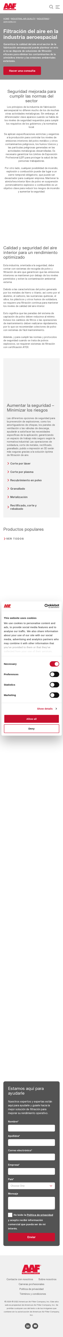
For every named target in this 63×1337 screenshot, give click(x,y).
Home (6, 18)
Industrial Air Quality (23, 18)
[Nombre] (31, 1128)
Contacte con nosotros (20, 1279)
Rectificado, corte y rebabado (23, 507)
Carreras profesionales (31, 1284)
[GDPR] (10, 1215)
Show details (45, 708)
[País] (31, 1185)
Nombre (13, 1121)
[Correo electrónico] (31, 1157)
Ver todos (15, 538)
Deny (31, 728)
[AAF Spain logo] (10, 6)
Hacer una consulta (22, 70)
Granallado (17, 488)
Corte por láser (20, 463)
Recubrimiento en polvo (26, 480)
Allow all (31, 718)
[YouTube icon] (35, 1326)
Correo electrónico (20, 1150)
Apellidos (14, 1136)
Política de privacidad (40, 1214)
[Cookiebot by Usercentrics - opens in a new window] (45, 606)
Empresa (13, 1164)
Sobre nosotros (47, 1279)
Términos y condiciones (32, 1294)
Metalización (19, 497)
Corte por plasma (21, 471)
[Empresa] (31, 1171)
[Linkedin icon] (28, 1326)
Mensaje (13, 1193)
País (11, 1179)
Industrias (43, 18)
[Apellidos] (31, 1142)
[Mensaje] (31, 1203)
